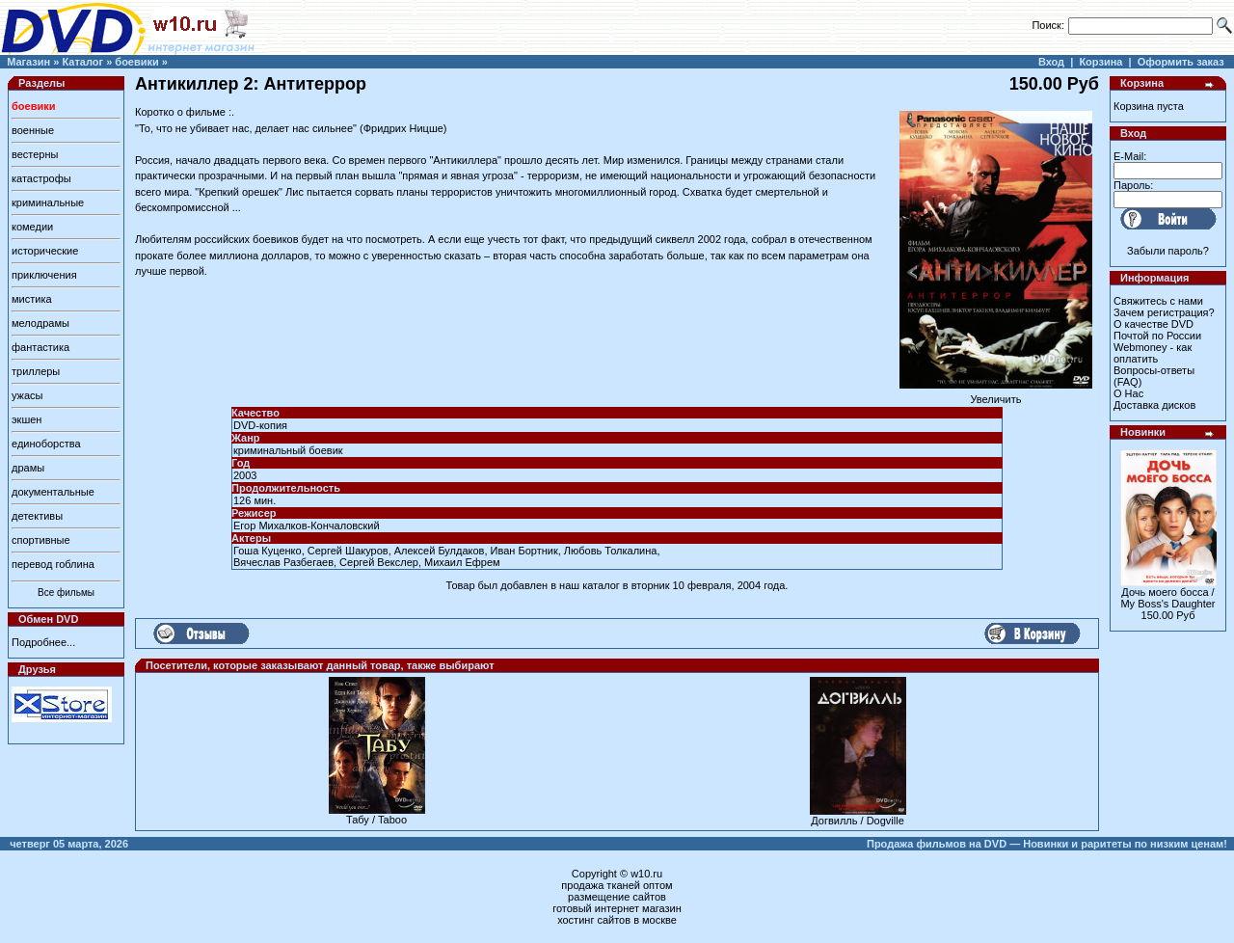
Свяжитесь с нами (1158, 301)
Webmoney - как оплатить (1152, 352)
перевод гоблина (53, 564)
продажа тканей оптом (616, 885)
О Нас (1128, 393)
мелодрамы (40, 323)
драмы (28, 467)
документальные (53, 492)
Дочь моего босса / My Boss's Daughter (1167, 597)
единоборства (46, 443)
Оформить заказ (1181, 61)
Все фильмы (66, 592)
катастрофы (41, 178)
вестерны (35, 154)
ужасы (27, 395)
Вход (1051, 61)
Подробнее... (43, 642)
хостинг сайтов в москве (617, 920)
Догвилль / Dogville (857, 820)
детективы (37, 516)
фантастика (40, 347)
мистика (32, 299)
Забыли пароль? (1168, 250)
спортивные (41, 540)
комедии (32, 226)
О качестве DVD (1153, 324)
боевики (136, 61)
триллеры (36, 371)
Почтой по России (1157, 335)
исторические (45, 250)
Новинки (1143, 432)
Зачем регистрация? (1164, 312)
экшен (26, 419)
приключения (44, 275)
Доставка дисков (1154, 405)
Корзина (1100, 61)
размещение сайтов (617, 897)
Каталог (82, 61)
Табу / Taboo (376, 819)
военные (33, 130)
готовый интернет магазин (617, 908)
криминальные (48, 202)
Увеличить (995, 394)
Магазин (28, 61)
